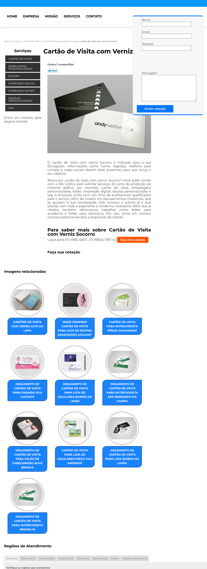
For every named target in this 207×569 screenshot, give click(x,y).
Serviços (72, 16)
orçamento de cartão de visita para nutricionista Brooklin (63, 471)
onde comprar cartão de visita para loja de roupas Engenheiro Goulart (63, 332)
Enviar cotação (155, 109)
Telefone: (145, 46)
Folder (14, 76)
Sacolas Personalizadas (20, 99)
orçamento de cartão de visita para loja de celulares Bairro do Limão (23, 400)
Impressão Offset (21, 90)
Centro (115, 508)
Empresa (31, 16)
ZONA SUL (83, 508)
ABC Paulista (100, 508)
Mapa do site (78, 545)
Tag (11, 108)
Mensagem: (145, 86)
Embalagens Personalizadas (20, 67)
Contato (94, 16)
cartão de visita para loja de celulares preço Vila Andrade (142, 400)
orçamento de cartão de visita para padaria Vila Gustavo (142, 328)
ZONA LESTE (28, 508)
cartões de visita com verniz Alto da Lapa (23, 328)
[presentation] (166, 61)
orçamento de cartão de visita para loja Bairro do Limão (23, 469)
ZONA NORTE (47, 508)
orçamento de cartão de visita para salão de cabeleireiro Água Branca (102, 400)
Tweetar (52, 71)
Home (12, 16)
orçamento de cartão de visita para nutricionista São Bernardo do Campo (63, 402)
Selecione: (11, 508)
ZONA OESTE (66, 508)
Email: (145, 34)
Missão (51, 16)
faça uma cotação (132, 240)
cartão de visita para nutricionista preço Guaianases (102, 330)
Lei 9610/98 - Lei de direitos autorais (58, 530)
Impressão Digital (21, 83)
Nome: (145, 22)
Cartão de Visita (20, 58)
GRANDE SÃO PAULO (134, 508)
